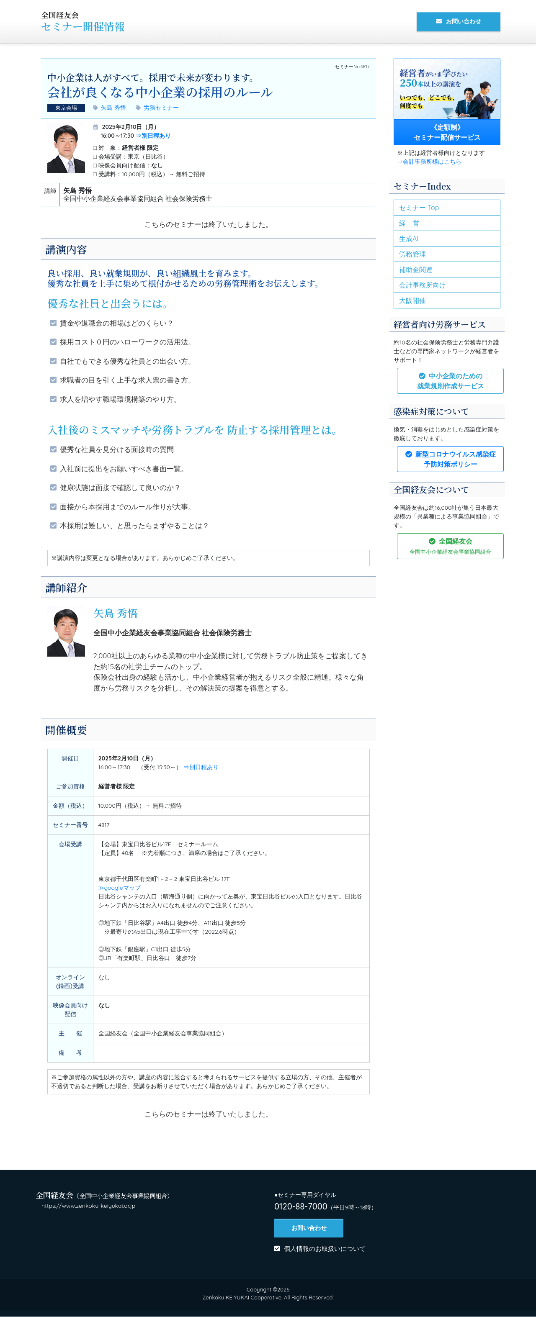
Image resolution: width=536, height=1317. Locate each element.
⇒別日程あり (153, 135)
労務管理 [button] (412, 254)
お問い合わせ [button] (463, 21)
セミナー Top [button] (419, 207)
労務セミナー (161, 107)
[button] (450, 381)
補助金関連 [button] (416, 269)
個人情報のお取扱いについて (325, 1249)
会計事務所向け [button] (422, 285)
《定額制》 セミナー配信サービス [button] (447, 132)
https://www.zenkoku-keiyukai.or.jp (88, 1205)
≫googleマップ (119, 887)
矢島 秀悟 (116, 107)
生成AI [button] (408, 238)
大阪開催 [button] (412, 300)
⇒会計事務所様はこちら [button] (429, 161)
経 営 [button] (409, 223)
